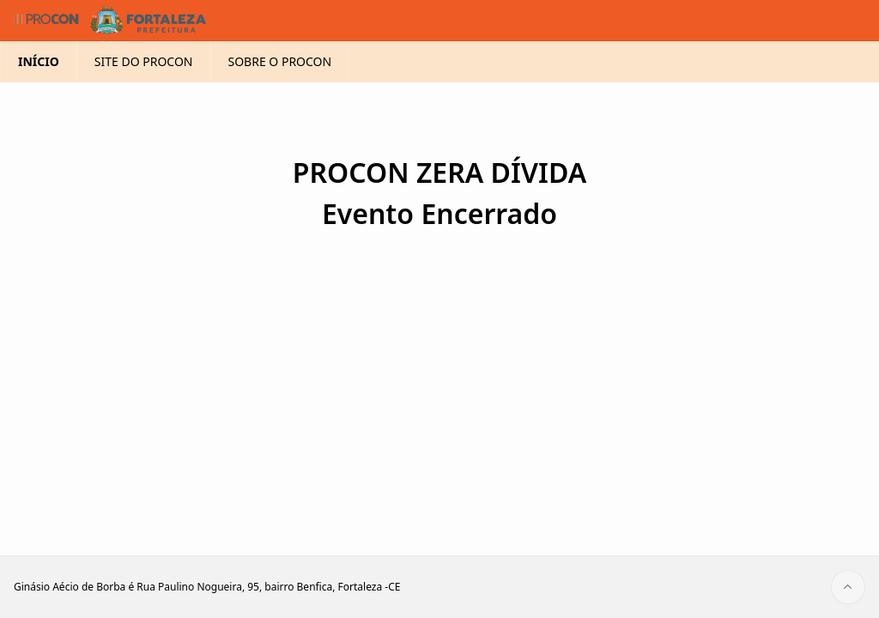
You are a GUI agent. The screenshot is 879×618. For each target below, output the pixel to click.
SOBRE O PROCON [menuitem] (280, 89)
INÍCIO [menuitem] (38, 89)
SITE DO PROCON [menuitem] (143, 89)
